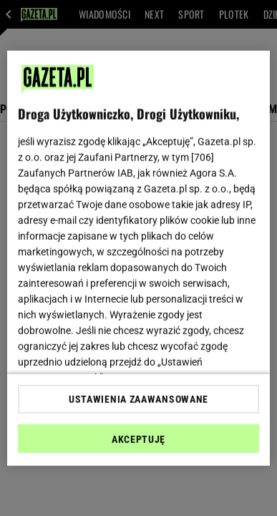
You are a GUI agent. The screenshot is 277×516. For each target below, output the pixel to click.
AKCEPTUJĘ (138, 439)
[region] (139, 258)
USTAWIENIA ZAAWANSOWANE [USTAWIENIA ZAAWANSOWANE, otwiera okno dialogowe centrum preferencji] (138, 399)
